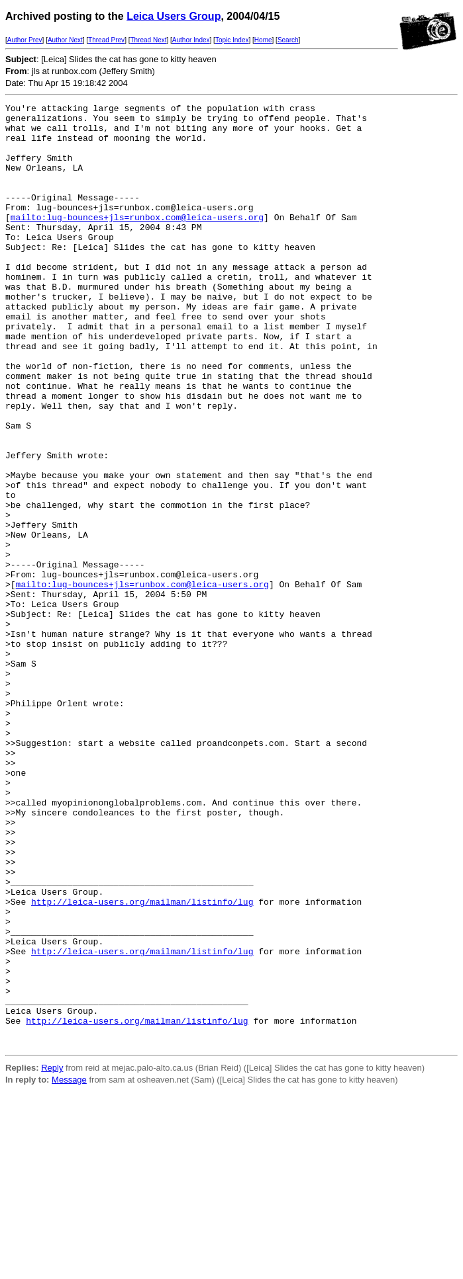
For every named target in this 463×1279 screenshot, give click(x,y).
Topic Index (232, 40)
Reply (52, 1256)
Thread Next (148, 40)
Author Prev (24, 40)
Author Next (65, 40)
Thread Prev (106, 40)
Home (263, 40)
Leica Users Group (174, 16)
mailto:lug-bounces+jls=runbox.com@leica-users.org (137, 241)
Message (69, 1268)
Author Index (191, 40)
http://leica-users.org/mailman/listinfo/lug (142, 1062)
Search (288, 40)
